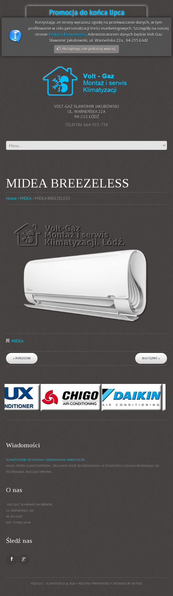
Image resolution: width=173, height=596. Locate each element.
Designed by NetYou (127, 583)
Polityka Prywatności (67, 34)
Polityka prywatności (94, 583)
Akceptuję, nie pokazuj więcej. (89, 48)
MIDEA (26, 198)
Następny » (151, 358)
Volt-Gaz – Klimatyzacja (48, 583)
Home (11, 198)
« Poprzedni (22, 358)
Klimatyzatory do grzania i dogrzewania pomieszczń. (45, 460)
